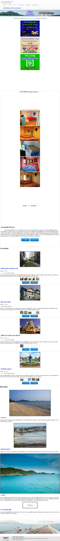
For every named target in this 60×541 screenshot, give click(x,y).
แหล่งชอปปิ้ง (28, 4)
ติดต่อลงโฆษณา (35, 4)
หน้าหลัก (4, 4)
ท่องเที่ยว (10, 4)
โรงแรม (15, 4)
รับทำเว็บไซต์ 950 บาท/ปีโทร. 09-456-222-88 (7, 2)
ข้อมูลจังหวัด (21, 4)
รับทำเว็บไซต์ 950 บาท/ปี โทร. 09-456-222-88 (12, 8)
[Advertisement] (30, 81)
